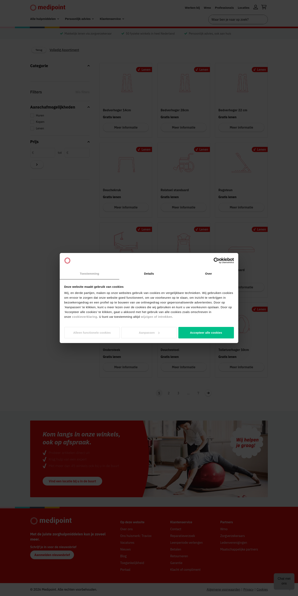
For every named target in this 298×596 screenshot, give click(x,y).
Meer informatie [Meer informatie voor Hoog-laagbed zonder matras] (125, 287)
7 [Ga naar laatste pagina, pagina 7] (198, 393)
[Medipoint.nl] (47, 8)
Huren (40, 115)
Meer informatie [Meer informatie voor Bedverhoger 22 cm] (241, 127)
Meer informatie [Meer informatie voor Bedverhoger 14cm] (125, 127)
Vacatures (127, 543)
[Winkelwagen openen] (263, 8)
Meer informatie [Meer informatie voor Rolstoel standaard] (183, 207)
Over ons (126, 529)
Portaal (125, 570)
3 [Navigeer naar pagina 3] (178, 393)
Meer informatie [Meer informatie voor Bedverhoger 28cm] (183, 127)
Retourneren (179, 556)
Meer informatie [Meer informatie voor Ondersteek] (125, 367)
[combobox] (238, 19)
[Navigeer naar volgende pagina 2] (208, 393)
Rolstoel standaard (175, 190)
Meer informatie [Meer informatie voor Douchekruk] (125, 207)
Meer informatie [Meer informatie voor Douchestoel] (183, 367)
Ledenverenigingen (233, 543)
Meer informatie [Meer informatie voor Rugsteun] (241, 207)
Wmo (207, 8)
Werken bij (192, 8)
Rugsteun (225, 190)
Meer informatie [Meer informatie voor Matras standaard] (241, 287)
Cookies (262, 589)
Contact (175, 529)
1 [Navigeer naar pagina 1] (159, 393)
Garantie (176, 563)
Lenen (40, 128)
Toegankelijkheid (132, 563)
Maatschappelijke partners (239, 549)
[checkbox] (60, 115)
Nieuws (125, 549)
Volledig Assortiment (64, 50)
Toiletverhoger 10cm (233, 350)
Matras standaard (231, 270)
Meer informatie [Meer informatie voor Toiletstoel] (183, 287)
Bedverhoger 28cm (175, 110)
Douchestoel (170, 350)
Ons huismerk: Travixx (136, 536)
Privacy (248, 589)
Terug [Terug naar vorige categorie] (39, 50)
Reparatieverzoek (182, 536)
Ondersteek (111, 350)
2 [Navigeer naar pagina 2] (169, 393)
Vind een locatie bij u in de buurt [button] (72, 481)
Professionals (224, 8)
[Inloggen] (255, 7)
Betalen (175, 549)
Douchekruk (112, 190)
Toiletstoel (168, 270)
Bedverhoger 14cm (117, 110)
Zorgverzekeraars (232, 536)
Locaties (244, 8)
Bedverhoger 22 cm (232, 110)
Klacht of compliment (185, 570)
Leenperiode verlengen (186, 543)
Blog (123, 556)
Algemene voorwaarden (223, 589)
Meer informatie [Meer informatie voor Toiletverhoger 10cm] (241, 367)
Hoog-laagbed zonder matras (124, 270)
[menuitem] (44, 19)
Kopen (40, 122)
